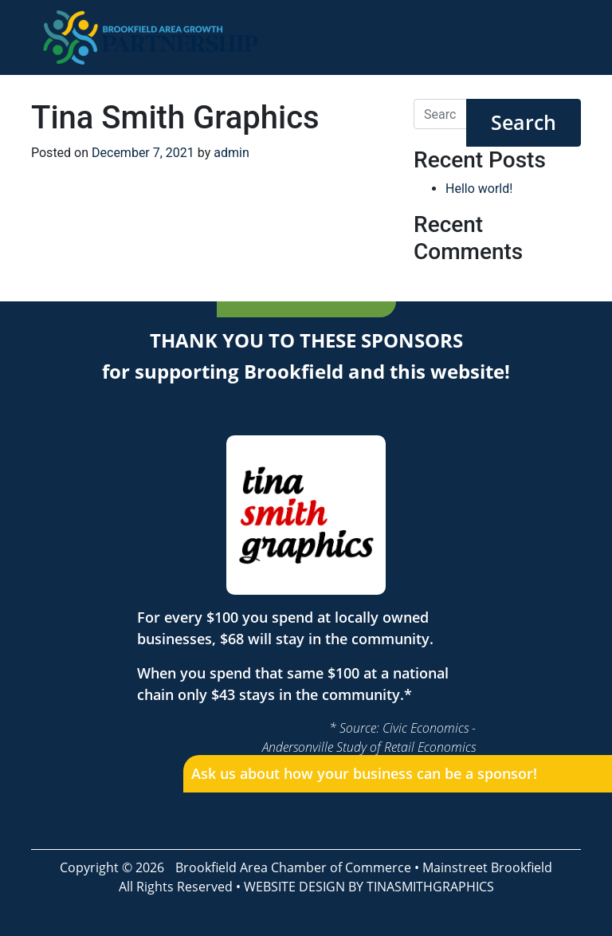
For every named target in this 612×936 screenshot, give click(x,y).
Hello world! (478, 188)
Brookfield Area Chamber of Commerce (293, 867)
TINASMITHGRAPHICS (430, 886)
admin (231, 152)
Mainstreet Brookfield (487, 867)
